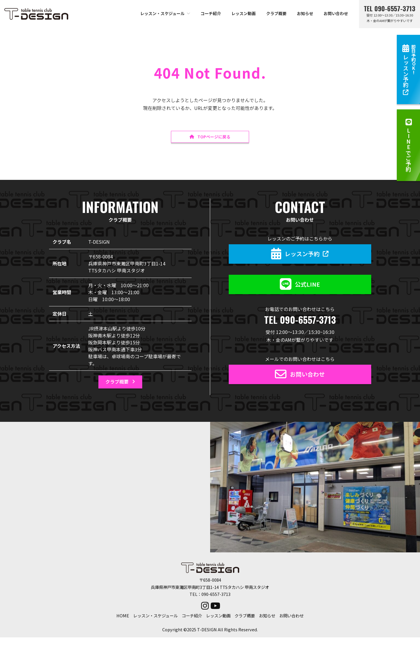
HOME (122, 616)
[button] (408, 145)
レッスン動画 (218, 616)
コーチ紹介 (192, 616)
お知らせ (267, 616)
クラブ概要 (245, 616)
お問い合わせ (291, 616)
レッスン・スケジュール (155, 616)
